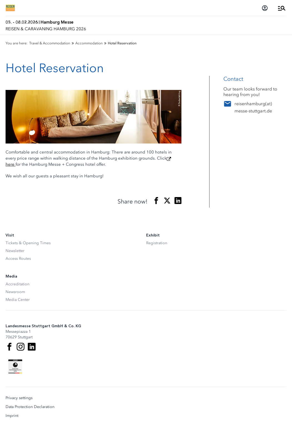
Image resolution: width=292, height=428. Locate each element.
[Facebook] (9, 347)
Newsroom (15, 291)
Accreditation (17, 284)
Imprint (12, 416)
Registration (156, 243)
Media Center (18, 299)
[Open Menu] (282, 8)
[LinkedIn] (32, 347)
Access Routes (18, 258)
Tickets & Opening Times (28, 243)
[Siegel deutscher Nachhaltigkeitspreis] (15, 366)
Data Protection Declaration (30, 407)
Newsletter (15, 250)
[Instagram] (20, 347)
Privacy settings (19, 398)
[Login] (265, 8)
